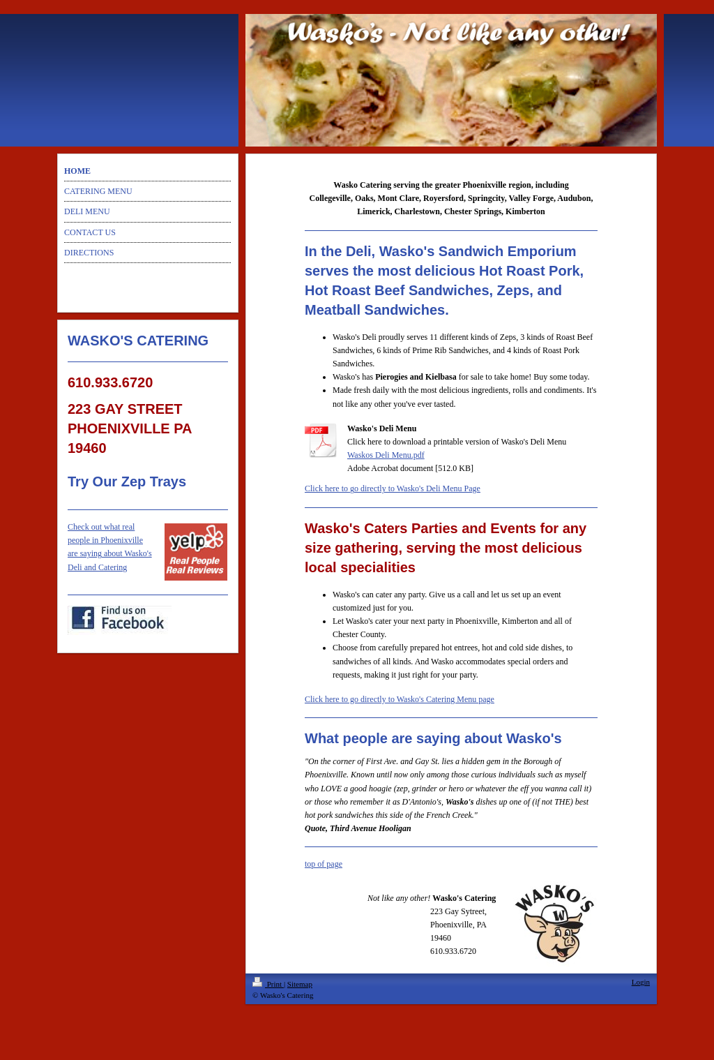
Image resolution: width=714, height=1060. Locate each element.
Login (641, 982)
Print (268, 984)
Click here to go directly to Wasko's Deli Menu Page (392, 488)
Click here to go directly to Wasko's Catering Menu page (399, 699)
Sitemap (299, 984)
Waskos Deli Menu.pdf (386, 455)
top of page (323, 864)
